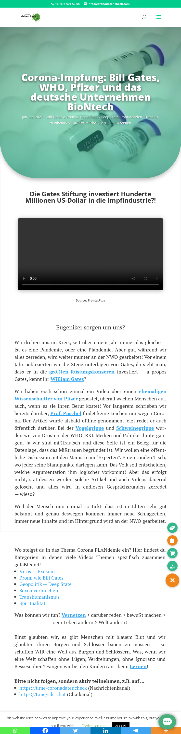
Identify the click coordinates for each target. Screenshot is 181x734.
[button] (172, 580)
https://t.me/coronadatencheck (53, 688)
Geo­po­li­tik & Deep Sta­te (99, 117)
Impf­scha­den (131, 117)
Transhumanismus (39, 597)
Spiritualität (32, 603)
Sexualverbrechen (38, 590)
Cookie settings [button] (93, 725)
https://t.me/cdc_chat (42, 694)
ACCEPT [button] (121, 726)
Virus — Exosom (37, 571)
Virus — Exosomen (116, 122)
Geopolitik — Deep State (45, 584)
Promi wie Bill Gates (41, 577)
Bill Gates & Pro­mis (62, 117)
